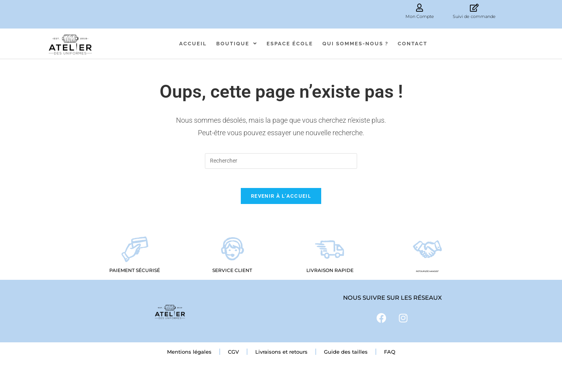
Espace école (290, 44)
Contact (412, 44)
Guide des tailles (346, 356)
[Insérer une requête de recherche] (281, 160)
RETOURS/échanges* (427, 274)
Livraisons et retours (281, 356)
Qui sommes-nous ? (355, 44)
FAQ (389, 356)
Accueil (193, 44)
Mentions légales (189, 356)
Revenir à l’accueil (281, 200)
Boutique (236, 43)
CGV (233, 356)
